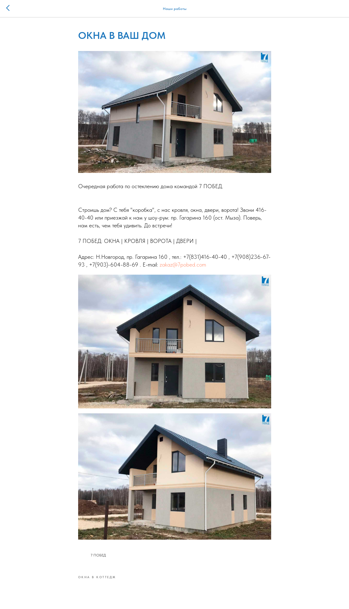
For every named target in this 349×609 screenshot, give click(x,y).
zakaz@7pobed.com (183, 264)
